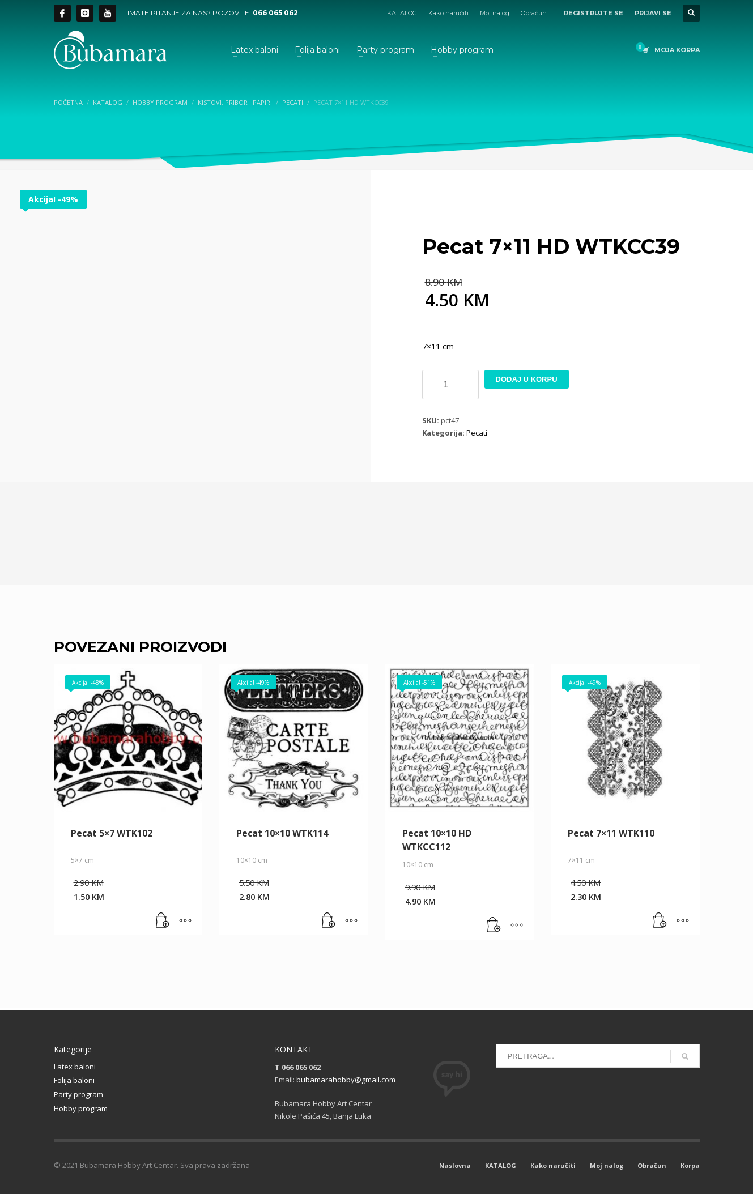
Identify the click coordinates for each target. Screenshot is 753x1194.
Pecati (476, 433)
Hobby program (81, 1108)
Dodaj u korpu (527, 379)
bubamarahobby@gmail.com (345, 1079)
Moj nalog (494, 13)
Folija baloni (74, 1080)
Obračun (534, 13)
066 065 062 (275, 12)
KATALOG (402, 13)
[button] (162, 921)
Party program (78, 1094)
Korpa (690, 1165)
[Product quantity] (450, 384)
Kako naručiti (448, 13)
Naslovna (455, 1165)
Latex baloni (75, 1066)
